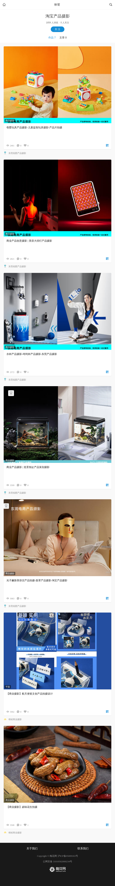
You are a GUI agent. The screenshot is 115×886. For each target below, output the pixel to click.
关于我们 (32, 848)
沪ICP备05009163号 (68, 856)
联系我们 (83, 848)
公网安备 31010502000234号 (57, 861)
